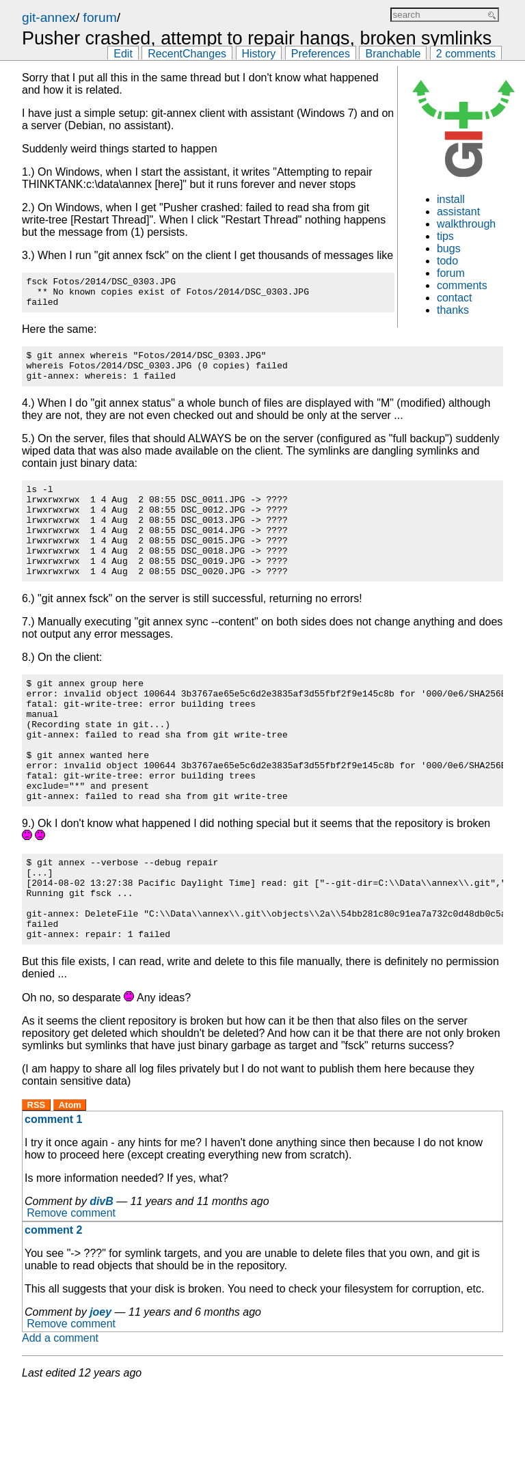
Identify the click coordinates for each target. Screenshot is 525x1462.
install (451, 199)
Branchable (392, 53)
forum (100, 17)
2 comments (466, 53)
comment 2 (53, 1302)
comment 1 (53, 1191)
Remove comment (71, 1285)
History (259, 53)
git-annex (49, 17)
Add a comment (60, 1410)
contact (454, 297)
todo (447, 261)
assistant (458, 211)
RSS (36, 1177)
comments (462, 285)
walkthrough (466, 224)
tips (445, 236)
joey (100, 1384)
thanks (453, 310)
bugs (449, 248)
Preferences (320, 53)
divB (101, 1273)
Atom (70, 1177)
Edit (123, 53)
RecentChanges (187, 53)
